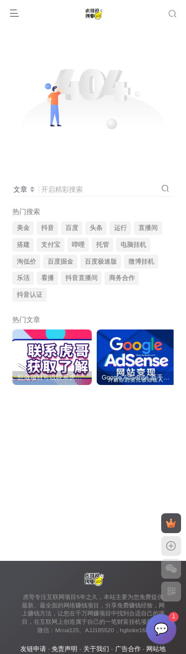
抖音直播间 (81, 277)
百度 (71, 227)
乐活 (23, 277)
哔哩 (78, 244)
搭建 (23, 244)
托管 (102, 244)
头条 (96, 227)
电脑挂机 (133, 244)
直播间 (148, 227)
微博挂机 (141, 261)
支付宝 (51, 244)
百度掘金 (60, 261)
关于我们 (96, 649)
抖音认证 (30, 294)
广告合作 (128, 649)
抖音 (47, 227)
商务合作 (122, 277)
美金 (23, 227)
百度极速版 (101, 261)
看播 (47, 277)
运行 (120, 227)
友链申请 (33, 649)
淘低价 (26, 261)
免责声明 (64, 649)
